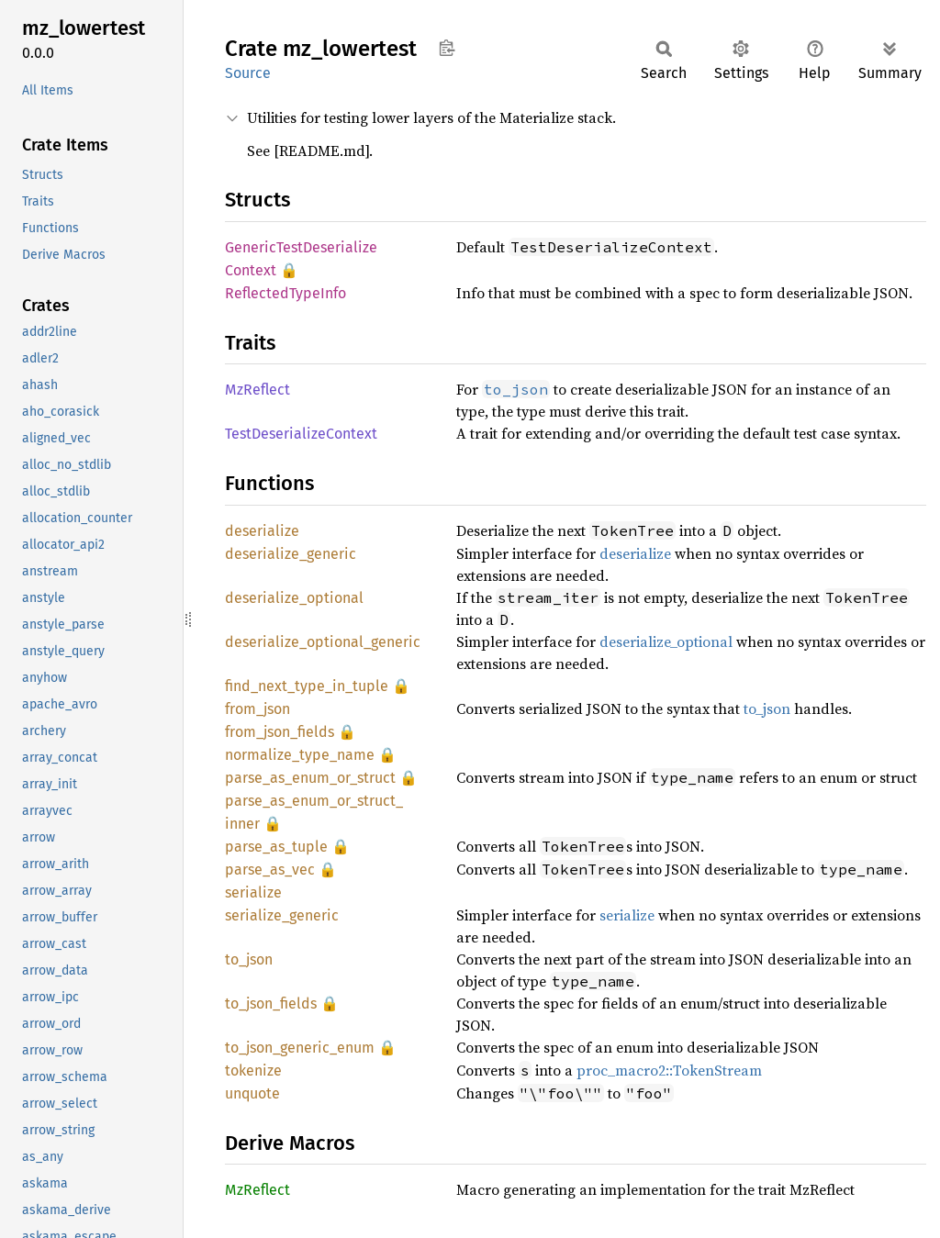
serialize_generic (282, 915)
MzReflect (257, 389)
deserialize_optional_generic (322, 642)
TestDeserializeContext (301, 433)
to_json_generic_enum (300, 1047)
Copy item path (446, 47)
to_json (767, 708)
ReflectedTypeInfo (285, 293)
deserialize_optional (294, 598)
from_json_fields (279, 732)
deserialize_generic (290, 554)
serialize (253, 892)
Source (248, 73)
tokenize (253, 1070)
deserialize (262, 531)
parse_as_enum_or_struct (310, 777)
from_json (257, 709)
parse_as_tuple (276, 846)
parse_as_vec (270, 869)
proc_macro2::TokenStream (669, 1070)
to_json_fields (271, 1003)
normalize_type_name (300, 755)
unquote (252, 1093)
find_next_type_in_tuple (306, 686)
